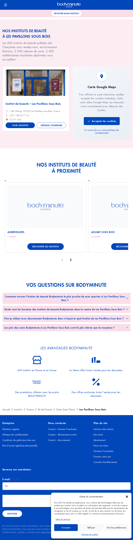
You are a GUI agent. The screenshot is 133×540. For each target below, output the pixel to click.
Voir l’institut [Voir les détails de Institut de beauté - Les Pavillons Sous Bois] (20, 125)
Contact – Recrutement (59, 440)
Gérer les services (63, 519)
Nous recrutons (101, 445)
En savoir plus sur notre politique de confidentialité (102, 132)
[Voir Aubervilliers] (45, 206)
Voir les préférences (116, 527)
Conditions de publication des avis (18, 440)
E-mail (11, 479)
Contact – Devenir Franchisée (62, 429)
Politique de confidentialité (15, 434)
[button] (126, 496)
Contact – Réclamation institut (62, 434)
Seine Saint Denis (65, 409)
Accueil (6, 409)
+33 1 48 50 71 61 (19, 115)
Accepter (65, 527)
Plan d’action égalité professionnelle (19, 445)
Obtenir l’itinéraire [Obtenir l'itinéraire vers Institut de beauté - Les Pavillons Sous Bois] (51, 125)
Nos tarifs (98, 434)
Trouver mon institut (66, 13)
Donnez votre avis (102, 456)
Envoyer (12, 513)
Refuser (91, 527)
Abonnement (100, 440)
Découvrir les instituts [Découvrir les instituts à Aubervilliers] (45, 246)
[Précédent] (62, 260)
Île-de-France (45, 409)
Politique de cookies (89, 534)
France (30, 409)
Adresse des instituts (104, 429)
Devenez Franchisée (103, 451)
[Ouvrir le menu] (5, 5)
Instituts (18, 409)
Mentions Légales (10, 429)
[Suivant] (70, 260)
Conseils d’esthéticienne (105, 462)
